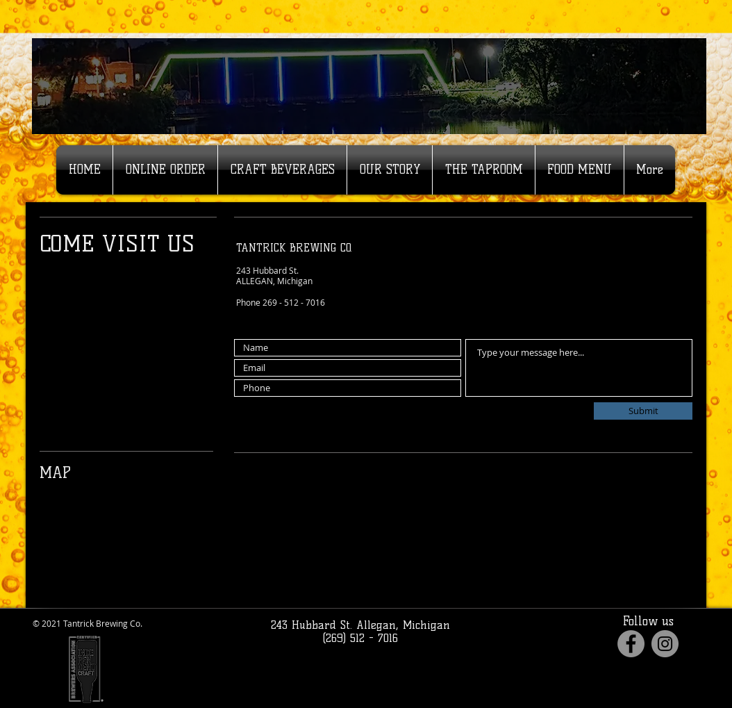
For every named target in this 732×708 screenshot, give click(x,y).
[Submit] (643, 411)
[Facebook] (630, 643)
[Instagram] (665, 643)
